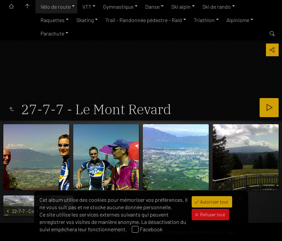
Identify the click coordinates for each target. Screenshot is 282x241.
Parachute (52, 33)
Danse (152, 6)
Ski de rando (216, 6)
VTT (86, 6)
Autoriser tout (213, 202)
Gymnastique (118, 6)
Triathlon (204, 20)
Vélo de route (55, 6)
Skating (85, 20)
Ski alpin (181, 6)
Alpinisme (237, 20)
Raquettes (52, 20)
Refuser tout (212, 214)
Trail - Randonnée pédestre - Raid (143, 20)
